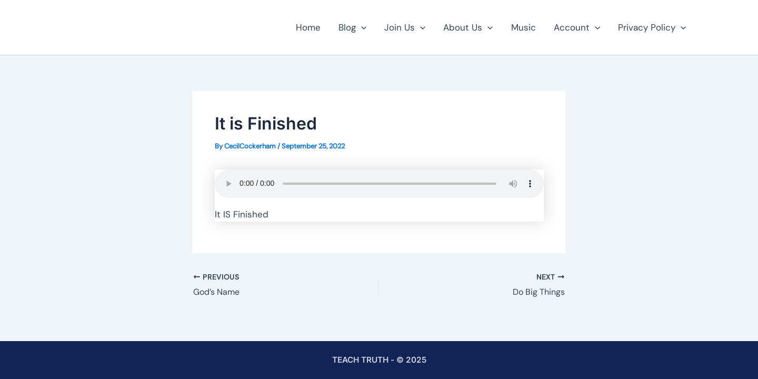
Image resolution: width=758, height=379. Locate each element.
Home (308, 27)
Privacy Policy (652, 27)
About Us (468, 27)
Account (577, 27)
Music (523, 27)
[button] (361, 27)
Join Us (404, 27)
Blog (352, 27)
